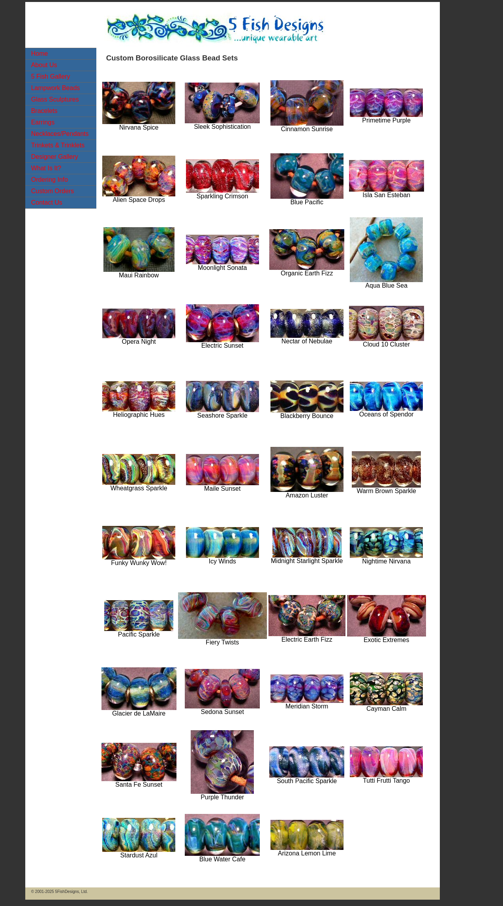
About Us (44, 65)
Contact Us (46, 202)
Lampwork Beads (55, 88)
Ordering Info (49, 179)
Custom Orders (52, 191)
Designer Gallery (54, 156)
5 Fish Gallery (50, 76)
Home (39, 53)
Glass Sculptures (55, 99)
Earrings (43, 122)
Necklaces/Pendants (60, 133)
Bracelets (44, 110)
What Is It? (46, 168)
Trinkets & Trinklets (57, 145)
